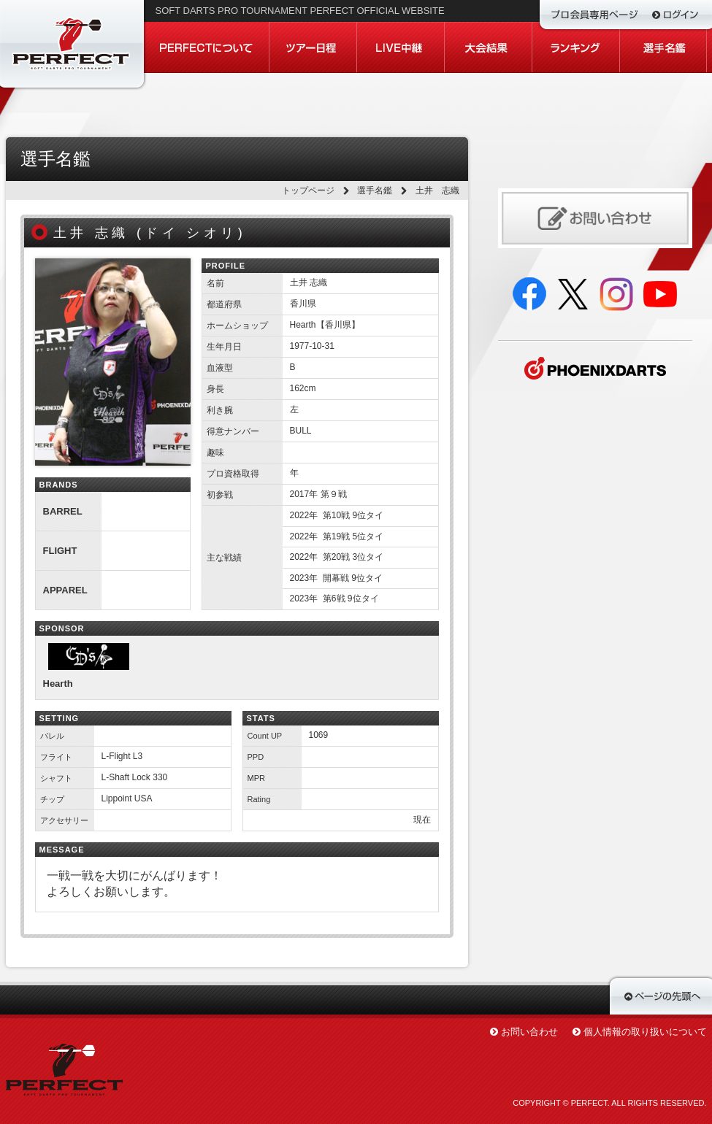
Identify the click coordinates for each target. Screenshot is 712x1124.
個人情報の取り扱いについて (645, 1031)
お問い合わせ (529, 1031)
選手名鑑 (374, 190)
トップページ (308, 190)
